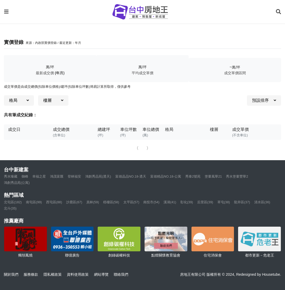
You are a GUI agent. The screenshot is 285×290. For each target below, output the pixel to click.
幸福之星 (39, 176)
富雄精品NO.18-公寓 (165, 176)
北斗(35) (10, 208)
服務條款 (31, 274)
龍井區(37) (242, 202)
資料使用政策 (78, 274)
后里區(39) (205, 202)
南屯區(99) (34, 202)
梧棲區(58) (111, 202)
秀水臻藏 (10, 176)
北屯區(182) (13, 202)
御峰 (25, 176)
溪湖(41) (169, 202)
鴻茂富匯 (56, 176)
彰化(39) (186, 202)
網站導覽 (101, 274)
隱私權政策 (53, 274)
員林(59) (92, 202)
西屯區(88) (54, 202)
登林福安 (74, 176)
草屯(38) (223, 202)
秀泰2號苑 (193, 176)
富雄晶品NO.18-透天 (130, 176)
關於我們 (11, 274)
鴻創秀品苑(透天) (98, 176)
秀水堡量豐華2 (237, 176)
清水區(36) (262, 202)
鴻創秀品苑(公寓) (17, 183)
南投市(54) (151, 202)
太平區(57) (131, 202)
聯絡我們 (121, 274)
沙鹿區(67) (74, 202)
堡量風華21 (213, 176)
